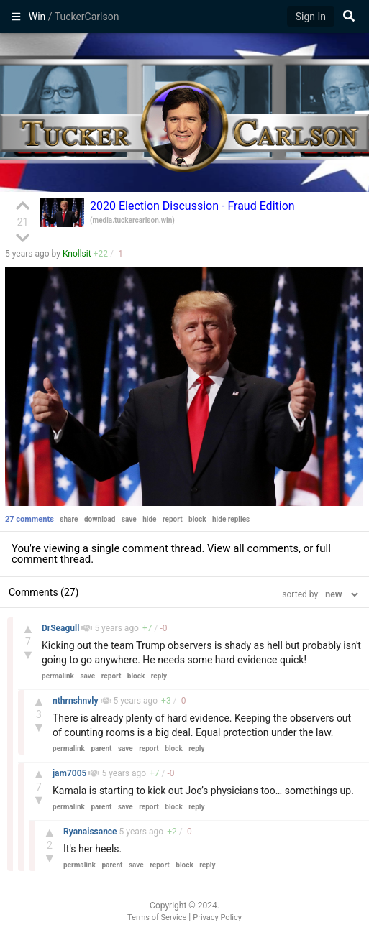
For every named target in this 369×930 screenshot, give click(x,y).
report (173, 519)
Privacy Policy (217, 917)
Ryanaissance (91, 832)
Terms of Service (156, 917)
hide (149, 519)
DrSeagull (61, 628)
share (69, 519)
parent (101, 748)
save (129, 519)
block (197, 519)
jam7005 (70, 773)
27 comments (29, 519)
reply (159, 676)
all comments (266, 548)
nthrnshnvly (77, 701)
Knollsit (77, 254)
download (100, 519)
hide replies (231, 519)
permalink (58, 676)
